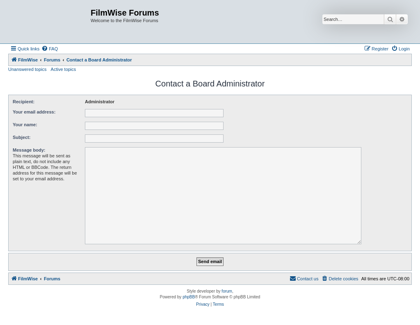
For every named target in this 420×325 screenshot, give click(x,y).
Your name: (25, 124)
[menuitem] (49, 49)
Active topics (63, 69)
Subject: (21, 137)
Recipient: (23, 101)
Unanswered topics (27, 69)
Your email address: (34, 111)
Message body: (29, 150)
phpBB (189, 297)
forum (226, 291)
